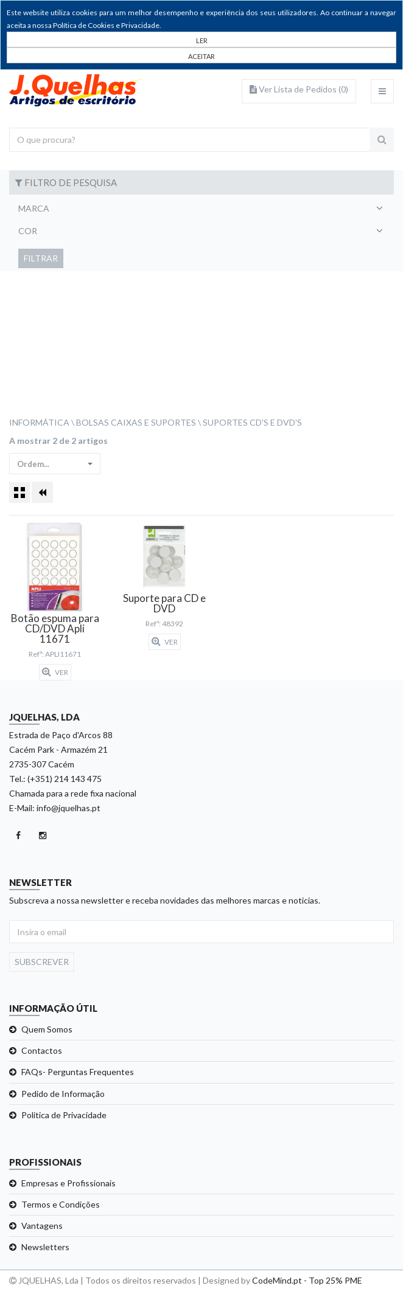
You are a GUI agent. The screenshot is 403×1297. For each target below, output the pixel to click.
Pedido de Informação (63, 1093)
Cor (27, 230)
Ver (55, 672)
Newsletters (45, 1247)
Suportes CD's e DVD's (252, 422)
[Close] (201, 55)
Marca (33, 208)
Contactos (41, 1050)
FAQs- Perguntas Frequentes (77, 1072)
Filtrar (41, 258)
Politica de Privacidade (64, 1115)
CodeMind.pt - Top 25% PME (307, 1280)
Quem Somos (46, 1029)
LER (202, 40)
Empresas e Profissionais (68, 1183)
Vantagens (42, 1225)
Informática (39, 422)
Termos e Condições (60, 1204)
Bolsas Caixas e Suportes (136, 422)
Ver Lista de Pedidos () (299, 89)
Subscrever (42, 961)
